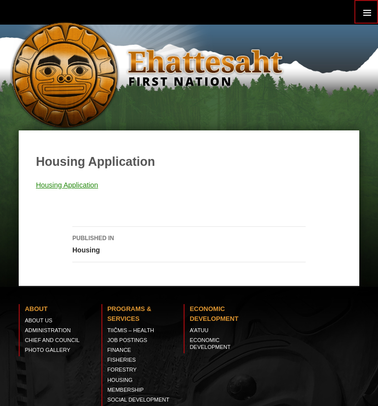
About (36, 308)
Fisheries (121, 360)
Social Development (138, 400)
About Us (38, 320)
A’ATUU (198, 330)
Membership (125, 390)
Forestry (122, 370)
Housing (189, 243)
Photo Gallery (47, 350)
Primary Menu (366, 12)
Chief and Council (52, 340)
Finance (119, 350)
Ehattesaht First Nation (205, 66)
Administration (47, 330)
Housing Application (67, 185)
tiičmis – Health (130, 330)
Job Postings (127, 340)
